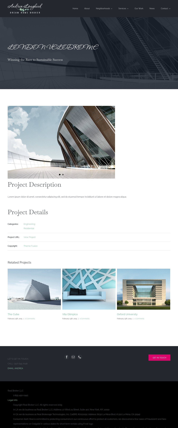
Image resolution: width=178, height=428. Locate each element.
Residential (29, 228)
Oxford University (127, 314)
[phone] (79, 357)
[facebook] (66, 357)
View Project (30, 237)
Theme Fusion (31, 246)
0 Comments (30, 319)
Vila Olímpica (70, 314)
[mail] (73, 357)
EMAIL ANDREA (15, 368)
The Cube (13, 314)
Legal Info (12, 400)
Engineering (29, 224)
